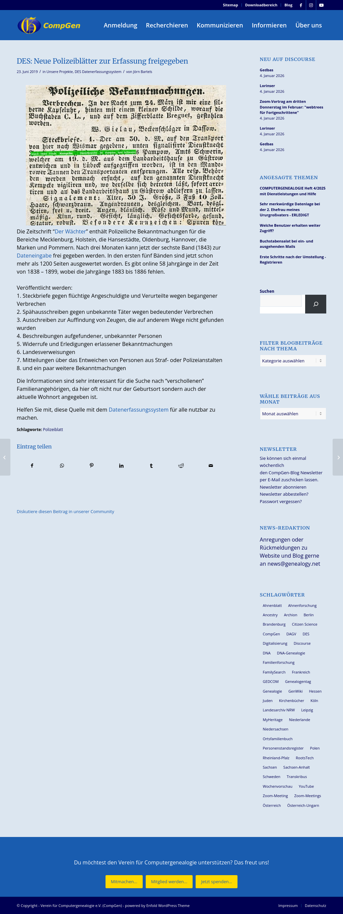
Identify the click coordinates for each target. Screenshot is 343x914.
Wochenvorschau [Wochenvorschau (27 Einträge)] (277, 786)
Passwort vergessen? (281, 501)
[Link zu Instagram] (311, 5)
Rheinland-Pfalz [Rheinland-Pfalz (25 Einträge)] (276, 757)
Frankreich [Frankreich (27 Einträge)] (301, 672)
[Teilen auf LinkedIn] (121, 465)
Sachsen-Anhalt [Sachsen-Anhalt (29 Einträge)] (296, 767)
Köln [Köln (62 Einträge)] (314, 700)
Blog (288, 4)
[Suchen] (315, 304)
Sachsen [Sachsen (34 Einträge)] (270, 767)
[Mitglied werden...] (169, 881)
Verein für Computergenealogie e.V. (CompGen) (81, 905)
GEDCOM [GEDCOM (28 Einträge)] (271, 681)
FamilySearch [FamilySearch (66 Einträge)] (274, 672)
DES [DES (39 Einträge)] (305, 633)
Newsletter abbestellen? (284, 494)
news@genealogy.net (293, 563)
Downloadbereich (261, 4)
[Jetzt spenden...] (216, 881)
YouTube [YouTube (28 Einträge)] (306, 786)
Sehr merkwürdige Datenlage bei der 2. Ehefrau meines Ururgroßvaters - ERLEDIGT (290, 209)
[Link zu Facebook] (301, 5)
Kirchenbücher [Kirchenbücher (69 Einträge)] (291, 700)
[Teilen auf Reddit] (181, 465)
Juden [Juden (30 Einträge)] (268, 700)
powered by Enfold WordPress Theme (157, 905)
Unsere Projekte (60, 71)
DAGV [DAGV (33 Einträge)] (291, 633)
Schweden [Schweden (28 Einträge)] (271, 776)
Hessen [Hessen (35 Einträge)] (315, 691)
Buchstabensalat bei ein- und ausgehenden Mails (286, 243)
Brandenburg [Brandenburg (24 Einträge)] (274, 624)
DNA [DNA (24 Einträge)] (267, 652)
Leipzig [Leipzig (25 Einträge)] (307, 709)
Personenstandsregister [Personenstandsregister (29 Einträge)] (283, 748)
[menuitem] (231, 5)
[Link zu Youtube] (321, 5)
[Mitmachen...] (124, 881)
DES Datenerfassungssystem (98, 71)
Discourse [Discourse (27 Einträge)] (302, 643)
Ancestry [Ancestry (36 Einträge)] (270, 614)
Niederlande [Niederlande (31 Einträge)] (299, 719)
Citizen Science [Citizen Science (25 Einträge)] (305, 624)
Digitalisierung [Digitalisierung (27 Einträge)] (275, 643)
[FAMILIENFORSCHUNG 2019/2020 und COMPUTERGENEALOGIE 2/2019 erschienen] (5, 457)
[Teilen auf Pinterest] (92, 465)
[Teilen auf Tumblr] (151, 465)
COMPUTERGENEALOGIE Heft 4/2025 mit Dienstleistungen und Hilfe (293, 191)
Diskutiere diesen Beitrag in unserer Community (65, 511)
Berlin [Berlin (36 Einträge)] (308, 614)
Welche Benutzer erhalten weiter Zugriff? (290, 228)
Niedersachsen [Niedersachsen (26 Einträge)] (275, 728)
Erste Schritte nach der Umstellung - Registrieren (293, 259)
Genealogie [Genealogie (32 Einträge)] (272, 691)
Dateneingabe (34, 255)
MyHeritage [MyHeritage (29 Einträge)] (273, 719)
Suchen (267, 291)
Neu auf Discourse (288, 59)
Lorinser (267, 85)
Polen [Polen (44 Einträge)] (315, 748)
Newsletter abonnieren (283, 487)
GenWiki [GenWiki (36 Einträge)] (295, 691)
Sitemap (230, 4)
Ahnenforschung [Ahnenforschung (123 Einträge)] (302, 605)
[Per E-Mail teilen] (211, 465)
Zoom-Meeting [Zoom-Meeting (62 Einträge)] (275, 795)
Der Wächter (70, 231)
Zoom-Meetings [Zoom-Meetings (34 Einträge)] (307, 795)
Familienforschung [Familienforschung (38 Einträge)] (279, 662)
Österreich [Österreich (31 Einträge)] (272, 805)
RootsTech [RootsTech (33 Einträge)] (305, 757)
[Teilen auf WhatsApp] (62, 465)
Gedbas (267, 69)
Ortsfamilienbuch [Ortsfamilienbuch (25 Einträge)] (278, 738)
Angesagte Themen (289, 178)
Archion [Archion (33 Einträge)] (290, 614)
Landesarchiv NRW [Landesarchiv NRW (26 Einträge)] (279, 709)
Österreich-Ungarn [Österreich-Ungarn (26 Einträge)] (303, 805)
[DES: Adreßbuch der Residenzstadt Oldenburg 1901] (338, 457)
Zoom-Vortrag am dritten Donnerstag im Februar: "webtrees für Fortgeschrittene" (292, 107)
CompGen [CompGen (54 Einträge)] (271, 633)
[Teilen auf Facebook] (32, 465)
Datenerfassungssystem (138, 409)
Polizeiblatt (53, 429)
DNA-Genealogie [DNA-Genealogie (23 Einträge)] (291, 652)
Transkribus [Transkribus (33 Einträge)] (297, 776)
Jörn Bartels (142, 71)
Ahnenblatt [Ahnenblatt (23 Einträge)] (272, 605)
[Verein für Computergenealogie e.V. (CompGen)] (49, 25)
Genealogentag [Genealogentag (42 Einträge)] (298, 681)
